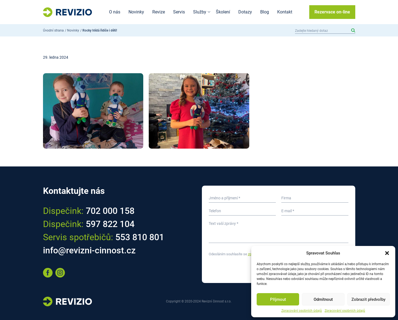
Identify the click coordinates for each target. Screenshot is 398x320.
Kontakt (284, 12)
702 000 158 (110, 211)
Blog (264, 12)
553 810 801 (139, 237)
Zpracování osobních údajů (301, 311)
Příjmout (278, 299)
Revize (158, 12)
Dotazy (245, 12)
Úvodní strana (53, 30)
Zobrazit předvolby (368, 299)
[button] (387, 253)
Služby (199, 12)
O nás (114, 12)
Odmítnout (323, 299)
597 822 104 (110, 224)
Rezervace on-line (332, 12)
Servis (179, 12)
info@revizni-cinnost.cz (89, 250)
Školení (223, 12)
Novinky (136, 12)
